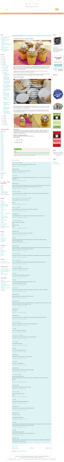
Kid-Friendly (3, 227)
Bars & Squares (4, 220)
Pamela (13, 287)
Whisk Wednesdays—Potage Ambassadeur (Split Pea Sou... (7, 86)
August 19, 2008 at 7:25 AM (19, 188)
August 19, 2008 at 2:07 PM (19, 291)
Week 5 (2, 190)
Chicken (2, 214)
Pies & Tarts (3, 225)
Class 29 (2, 169)
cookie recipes (35, 152)
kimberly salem (15, 207)
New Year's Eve (4, 251)
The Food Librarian (15, 266)
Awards (2, 280)
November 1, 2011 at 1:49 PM (19, 442)
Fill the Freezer (3, 261)
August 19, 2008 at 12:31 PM (19, 270)
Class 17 (2, 153)
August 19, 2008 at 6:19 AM (19, 180)
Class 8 (2, 141)
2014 (3, 56)
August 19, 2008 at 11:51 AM (19, 263)
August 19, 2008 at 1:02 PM (19, 284)
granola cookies (25, 153)
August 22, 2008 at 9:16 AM (19, 409)
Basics (2, 200)
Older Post (48, 448)
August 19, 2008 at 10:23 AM (19, 217)
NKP (13, 279)
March (4, 121)
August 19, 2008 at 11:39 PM (19, 338)
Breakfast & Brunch (4, 204)
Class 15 (2, 150)
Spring (2, 252)
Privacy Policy (55, 162)
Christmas (3, 247)
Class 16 (2, 152)
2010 (3, 61)
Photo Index (40, 13)
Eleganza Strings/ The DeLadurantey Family (20, 198)
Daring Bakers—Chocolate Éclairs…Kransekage (6, 74)
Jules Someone (15, 191)
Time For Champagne (5, 194)
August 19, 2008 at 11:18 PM (19, 325)
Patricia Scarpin (15, 253)
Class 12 (2, 147)
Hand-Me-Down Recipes (5, 262)
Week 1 (2, 185)
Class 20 (2, 157)
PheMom (14, 341)
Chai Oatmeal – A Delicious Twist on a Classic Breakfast (5, 40)
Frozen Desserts (4, 223)
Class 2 (2, 134)
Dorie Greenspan (17, 153)
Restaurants (50, 13)
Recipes (45, 13)
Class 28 (2, 167)
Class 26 (2, 165)
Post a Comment (15, 445)
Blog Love (4, 91)
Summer (2, 254)
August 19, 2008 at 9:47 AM (19, 204)
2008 (3, 64)
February (4, 123)
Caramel (2, 233)
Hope (13, 422)
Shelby (13, 175)
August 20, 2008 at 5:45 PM (19, 388)
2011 (3, 59)
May (3, 118)
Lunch (2, 208)
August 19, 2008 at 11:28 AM (19, 257)
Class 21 (2, 158)
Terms (55, 13)
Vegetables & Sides (4, 217)
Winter (2, 255)
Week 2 (2, 186)
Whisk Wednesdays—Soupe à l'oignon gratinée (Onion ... (6, 94)
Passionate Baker (15, 374)
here (22, 107)
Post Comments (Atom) (21, 451)
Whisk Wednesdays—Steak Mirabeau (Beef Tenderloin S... (7, 78)
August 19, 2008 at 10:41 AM (19, 234)
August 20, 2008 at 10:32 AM (19, 358)
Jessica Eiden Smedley (16, 335)
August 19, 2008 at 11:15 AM (19, 242)
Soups (2, 212)
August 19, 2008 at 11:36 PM (19, 332)
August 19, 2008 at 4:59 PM (19, 297)
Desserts (2, 218)
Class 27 (2, 166)
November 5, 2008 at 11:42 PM (20, 419)
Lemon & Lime (3, 237)
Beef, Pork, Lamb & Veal (5, 213)
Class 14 (2, 149)
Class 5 (2, 138)
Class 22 (2, 160)
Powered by (58, 70)
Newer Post (15, 448)
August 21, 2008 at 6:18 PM (19, 403)
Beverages (3, 203)
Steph (13, 273)
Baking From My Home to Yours (24, 152)
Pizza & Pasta (3, 209)
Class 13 (2, 148)
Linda (13, 328)
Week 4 (2, 189)
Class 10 (2, 144)
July (3, 115)
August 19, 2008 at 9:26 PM (19, 312)
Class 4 (2, 136)
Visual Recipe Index (20, 140)
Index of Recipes (19, 139)
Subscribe (58, 65)
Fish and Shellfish (4, 216)
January (4, 124)
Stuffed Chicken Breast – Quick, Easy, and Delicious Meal (6, 44)
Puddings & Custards (5, 226)
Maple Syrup (3, 239)
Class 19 (2, 156)
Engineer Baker (15, 260)
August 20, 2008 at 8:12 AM (19, 351)
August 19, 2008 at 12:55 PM (19, 276)
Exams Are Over (4, 193)
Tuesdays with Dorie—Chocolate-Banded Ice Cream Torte (6, 82)
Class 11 (2, 145)
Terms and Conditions (56, 163)
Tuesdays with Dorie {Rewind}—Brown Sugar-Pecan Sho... (6, 112)
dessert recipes (46, 152)
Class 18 (2, 154)
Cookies (2, 222)
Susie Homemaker (15, 220)
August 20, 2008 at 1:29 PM (19, 364)
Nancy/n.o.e (14, 391)
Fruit (1, 236)
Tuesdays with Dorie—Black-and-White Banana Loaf (6, 108)
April (4, 120)
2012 (3, 58)
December (5, 65)
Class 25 (2, 163)
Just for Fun (3, 286)
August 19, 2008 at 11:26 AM (19, 250)
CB (12, 237)
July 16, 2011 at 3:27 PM (18, 434)
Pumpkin (2, 241)
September (5, 70)
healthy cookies (41, 153)
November (5, 67)
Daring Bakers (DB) (4, 268)
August (4, 72)
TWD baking (32, 155)
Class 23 (2, 161)
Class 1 (2, 132)
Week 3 (2, 188)
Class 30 (2, 170)
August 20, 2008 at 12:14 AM (19, 345)
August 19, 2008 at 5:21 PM (19, 305)
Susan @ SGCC (15, 322)
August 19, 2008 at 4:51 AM (19, 172)
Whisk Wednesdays (4, 274)
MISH (13, 430)
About (36, 13)
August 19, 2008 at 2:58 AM (19, 166)
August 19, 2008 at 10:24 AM (19, 228)
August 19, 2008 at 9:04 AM (19, 195)
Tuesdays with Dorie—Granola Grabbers (24, 38)
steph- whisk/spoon (16, 162)
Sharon (13, 361)
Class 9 (2, 143)
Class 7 (2, 140)
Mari (13, 399)
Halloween (3, 250)
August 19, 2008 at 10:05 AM (19, 210)
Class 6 (2, 139)
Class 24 (2, 162)
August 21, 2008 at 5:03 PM (19, 396)
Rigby (13, 348)
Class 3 (2, 135)
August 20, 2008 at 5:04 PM (19, 382)
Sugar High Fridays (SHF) (6, 270)
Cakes (2, 221)
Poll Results (3, 290)
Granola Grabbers (33, 153)
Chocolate (3, 235)
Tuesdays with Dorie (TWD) (23, 155)
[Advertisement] (32, 24)
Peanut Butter (3, 240)
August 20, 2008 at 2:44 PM (19, 371)
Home (32, 13)
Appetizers (3, 201)
